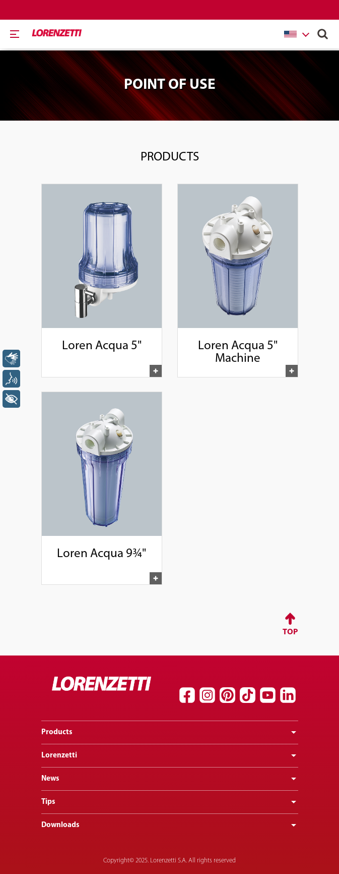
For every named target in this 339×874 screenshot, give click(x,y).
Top (290, 632)
